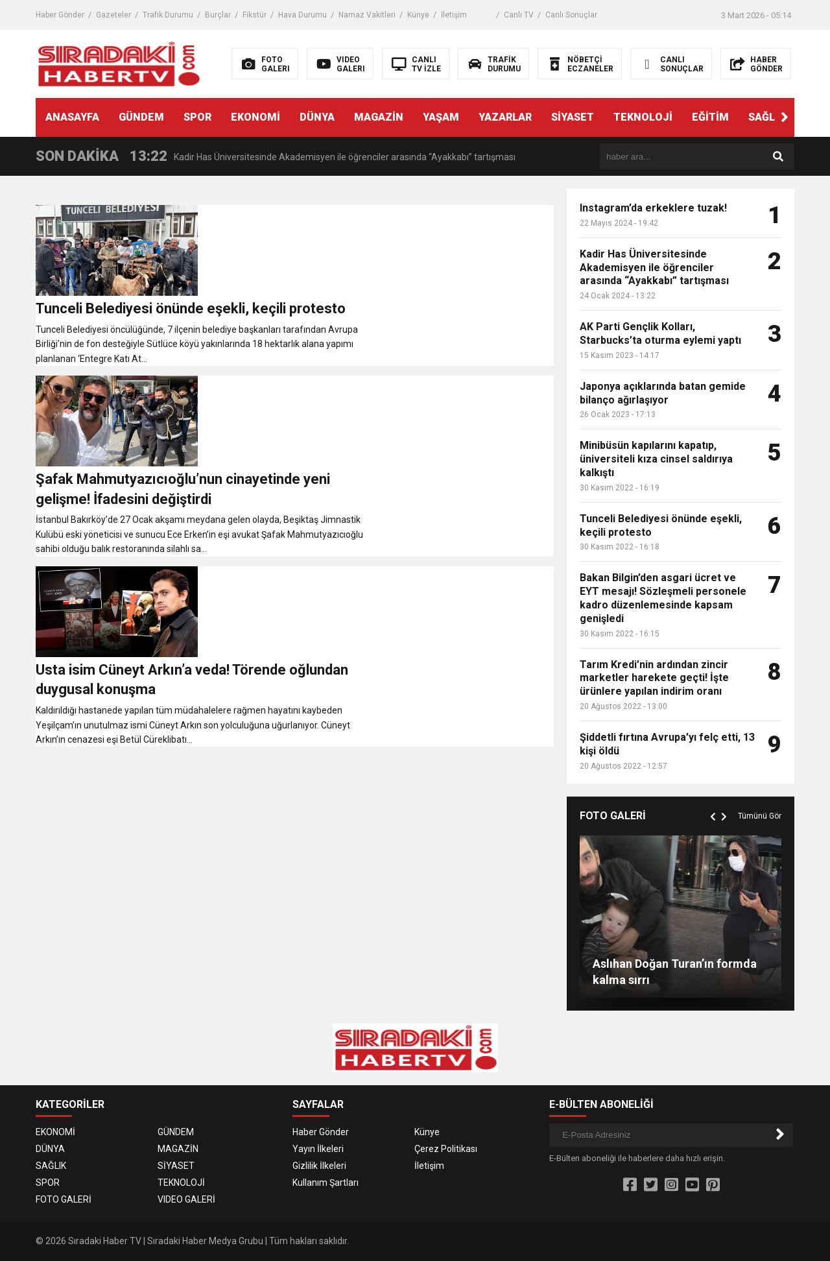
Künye (418, 14)
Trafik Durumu (168, 14)
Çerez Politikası (445, 1149)
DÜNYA (317, 117)
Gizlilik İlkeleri (319, 1165)
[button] (784, 117)
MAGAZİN (378, 117)
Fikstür (255, 14)
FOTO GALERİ (63, 1199)
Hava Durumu (302, 14)
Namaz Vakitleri (367, 14)
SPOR (197, 117)
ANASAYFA (72, 117)
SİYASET (572, 117)
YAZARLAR (505, 117)
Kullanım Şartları (325, 1182)
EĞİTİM (710, 117)
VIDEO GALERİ (186, 1199)
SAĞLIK (766, 117)
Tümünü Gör (759, 816)
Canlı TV (519, 14)
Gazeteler (113, 14)
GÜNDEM (141, 117)
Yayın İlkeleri (318, 1149)
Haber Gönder (60, 14)
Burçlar (218, 14)
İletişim (454, 14)
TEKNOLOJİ (642, 117)
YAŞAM (441, 117)
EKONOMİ (255, 117)
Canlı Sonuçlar (571, 14)
